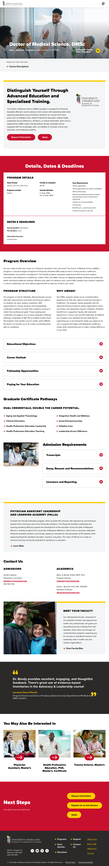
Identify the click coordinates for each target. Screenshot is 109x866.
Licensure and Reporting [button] (72, 482)
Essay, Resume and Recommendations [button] (72, 468)
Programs (30, 50)
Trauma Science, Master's (89, 765)
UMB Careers (92, 839)
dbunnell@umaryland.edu (68, 592)
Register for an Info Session (84, 805)
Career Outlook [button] (53, 357)
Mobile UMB (91, 844)
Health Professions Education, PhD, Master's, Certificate (54, 768)
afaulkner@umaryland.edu (15, 581)
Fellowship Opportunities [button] (53, 371)
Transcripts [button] (72, 455)
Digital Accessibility (86, 862)
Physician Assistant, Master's (19, 766)
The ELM (90, 853)
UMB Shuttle (92, 848)
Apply (45, 137)
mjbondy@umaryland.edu (68, 581)
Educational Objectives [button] (53, 344)
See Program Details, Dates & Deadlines (88, 51)
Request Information (21, 137)
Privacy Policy (70, 862)
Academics (20, 50)
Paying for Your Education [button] (53, 384)
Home (11, 50)
